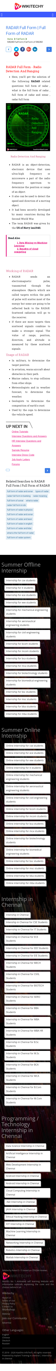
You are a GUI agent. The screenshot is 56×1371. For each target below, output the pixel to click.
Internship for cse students (21, 580)
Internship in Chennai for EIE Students (27, 955)
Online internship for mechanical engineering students (24, 777)
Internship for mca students (21, 665)
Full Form (22, 39)
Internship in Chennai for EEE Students (27, 948)
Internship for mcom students (22, 651)
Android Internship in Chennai (22, 1176)
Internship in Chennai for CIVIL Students (22, 976)
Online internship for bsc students (24, 861)
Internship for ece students (21, 595)
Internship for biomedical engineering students (26, 682)
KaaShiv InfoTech (24, 1352)
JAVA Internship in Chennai (20, 1209)
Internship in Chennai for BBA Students (22, 1010)
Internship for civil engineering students (22, 634)
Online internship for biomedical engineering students (24, 851)
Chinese (6, 1337)
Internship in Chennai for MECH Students (23, 964)
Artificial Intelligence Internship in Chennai (24, 1155)
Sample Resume (20, 450)
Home (11, 39)
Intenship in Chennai (17, 914)
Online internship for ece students (24, 753)
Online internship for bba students (25, 875)
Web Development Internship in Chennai (23, 1166)
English (5, 1334)
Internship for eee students (21, 602)
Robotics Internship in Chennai (23, 1250)
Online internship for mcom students (26, 816)
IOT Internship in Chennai (20, 1224)
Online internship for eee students (25, 760)
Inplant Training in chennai (27, 1355)
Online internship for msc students (25, 868)
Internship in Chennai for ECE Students (22, 939)
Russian (6, 1343)
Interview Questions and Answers (29, 436)
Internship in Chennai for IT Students (26, 929)
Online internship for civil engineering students (26, 799)
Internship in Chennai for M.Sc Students (22, 1055)
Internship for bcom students (22, 643)
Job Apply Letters (21, 459)
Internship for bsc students (21, 691)
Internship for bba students (21, 706)
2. (26, 250)
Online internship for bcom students (26, 809)
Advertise (6, 1322)
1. (30, 244)
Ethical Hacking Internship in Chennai (26, 1216)
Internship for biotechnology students (26, 673)
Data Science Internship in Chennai (25, 1146)
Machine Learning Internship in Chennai (23, 1233)
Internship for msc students (21, 699)
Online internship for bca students (25, 823)
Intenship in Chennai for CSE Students (27, 922)
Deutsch (6, 1340)
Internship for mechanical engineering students (27, 612)
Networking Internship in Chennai (24, 1242)
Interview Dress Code (23, 455)
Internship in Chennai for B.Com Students (23, 1089)
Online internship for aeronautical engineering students (24, 788)
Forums (16, 464)
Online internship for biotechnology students (25, 840)
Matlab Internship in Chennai (22, 1257)
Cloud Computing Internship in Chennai (23, 1192)
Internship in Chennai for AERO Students (23, 998)
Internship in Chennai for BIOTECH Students (25, 987)
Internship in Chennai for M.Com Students (24, 1100)
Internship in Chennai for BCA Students (22, 1066)
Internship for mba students (21, 714)
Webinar (6, 1313)
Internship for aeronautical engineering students (20, 623)
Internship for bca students (21, 658)
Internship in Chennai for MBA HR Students (24, 1032)
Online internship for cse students (24, 745)
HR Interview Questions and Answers (26, 443)
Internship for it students (19, 587)
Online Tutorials (20, 431)
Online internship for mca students (25, 831)
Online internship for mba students (25, 883)
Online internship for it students (23, 767)
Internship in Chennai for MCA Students (22, 1078)
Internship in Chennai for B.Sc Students (22, 1044)
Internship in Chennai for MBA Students (22, 1021)
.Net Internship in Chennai (20, 1202)
